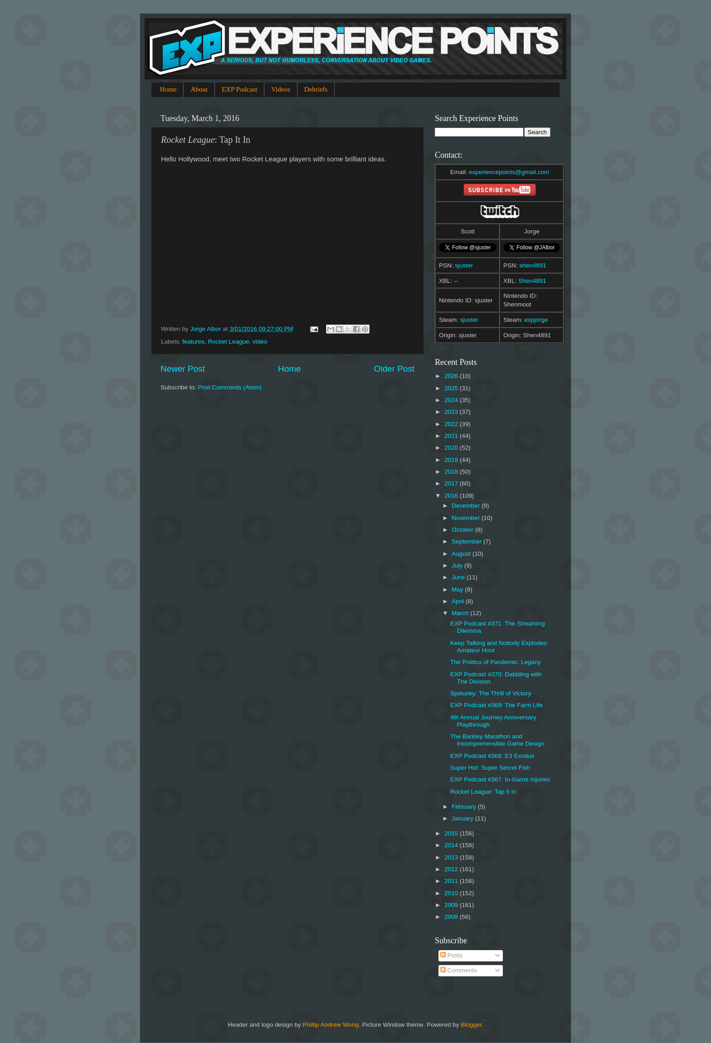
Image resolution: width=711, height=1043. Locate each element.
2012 (452, 869)
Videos (280, 89)
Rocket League (228, 341)
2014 (452, 845)
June (459, 577)
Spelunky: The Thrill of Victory (490, 693)
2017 (452, 483)
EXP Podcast (239, 89)
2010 (452, 893)
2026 (452, 376)
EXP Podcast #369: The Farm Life (496, 705)
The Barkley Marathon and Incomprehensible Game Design (497, 740)
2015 (452, 833)
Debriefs (316, 89)
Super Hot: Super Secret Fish (490, 767)
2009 (452, 905)
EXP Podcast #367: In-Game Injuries (500, 779)
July (458, 565)
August (462, 553)
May (458, 589)
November (467, 517)
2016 (452, 495)
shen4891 (532, 265)
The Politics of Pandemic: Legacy (495, 662)
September (467, 541)
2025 (452, 388)
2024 (452, 400)
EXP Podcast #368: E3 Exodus (492, 755)
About (199, 89)
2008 (452, 916)
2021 (452, 435)
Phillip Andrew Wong (330, 1024)
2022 (452, 424)
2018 (452, 471)
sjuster (464, 265)
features (193, 341)
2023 (452, 411)
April (459, 601)
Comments (458, 970)
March (461, 613)
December (467, 505)
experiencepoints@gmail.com (509, 172)
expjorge (536, 319)
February (465, 806)
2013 (452, 857)
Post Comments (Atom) (230, 387)
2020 (452, 447)
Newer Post (183, 369)
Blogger (471, 1024)
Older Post (394, 369)
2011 (452, 881)
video (260, 341)
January (463, 818)
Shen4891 (532, 280)
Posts (451, 955)
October (463, 529)
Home (168, 89)
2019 (452, 459)
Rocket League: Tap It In (483, 791)
